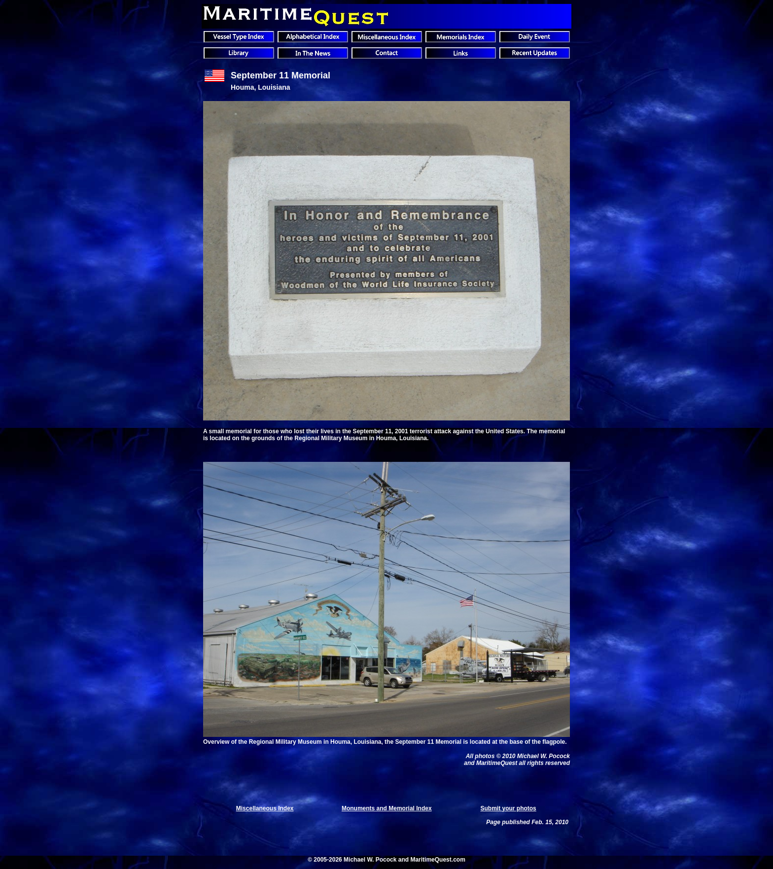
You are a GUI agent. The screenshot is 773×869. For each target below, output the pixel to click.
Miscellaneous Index (265, 808)
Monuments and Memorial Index (387, 808)
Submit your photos (508, 808)
